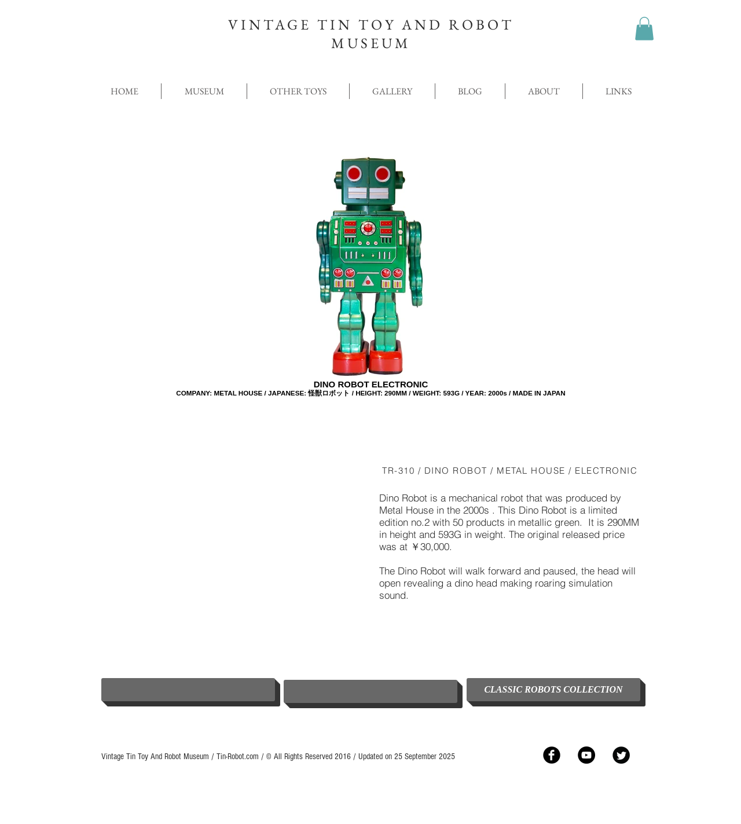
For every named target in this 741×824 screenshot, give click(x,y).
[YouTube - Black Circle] (586, 755)
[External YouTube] (231, 557)
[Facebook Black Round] (551, 755)
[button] (644, 29)
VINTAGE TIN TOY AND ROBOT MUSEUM (371, 33)
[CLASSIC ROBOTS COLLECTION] (553, 689)
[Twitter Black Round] (621, 755)
